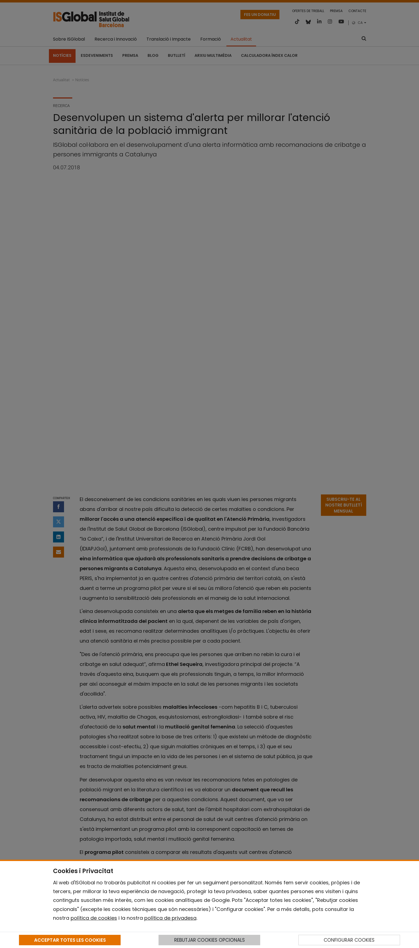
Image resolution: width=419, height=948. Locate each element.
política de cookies (94, 918)
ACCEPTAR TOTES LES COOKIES (70, 940)
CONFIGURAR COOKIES (349, 940)
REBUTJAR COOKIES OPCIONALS (209, 940)
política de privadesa (170, 918)
